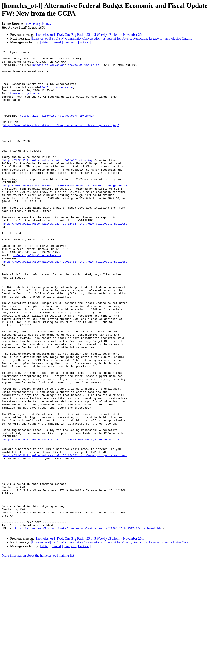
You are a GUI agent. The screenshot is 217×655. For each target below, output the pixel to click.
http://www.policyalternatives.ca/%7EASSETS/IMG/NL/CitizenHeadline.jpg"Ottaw (65, 213)
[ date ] (45, 42)
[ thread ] (56, 42)
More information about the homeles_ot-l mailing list (38, 651)
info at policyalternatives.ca (37, 296)
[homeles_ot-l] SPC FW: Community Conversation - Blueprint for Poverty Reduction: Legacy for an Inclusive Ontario (111, 38)
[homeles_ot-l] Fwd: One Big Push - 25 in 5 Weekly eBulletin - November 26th (90, 34)
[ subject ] (70, 42)
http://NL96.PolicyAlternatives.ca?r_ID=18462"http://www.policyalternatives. (65, 258)
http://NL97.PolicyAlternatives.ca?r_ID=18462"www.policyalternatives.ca (61, 517)
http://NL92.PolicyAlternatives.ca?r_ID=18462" (57, 129)
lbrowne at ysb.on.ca (38, 23)
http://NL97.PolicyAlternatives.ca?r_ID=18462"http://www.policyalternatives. (65, 304)
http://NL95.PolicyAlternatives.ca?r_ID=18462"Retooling (48, 182)
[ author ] (84, 42)
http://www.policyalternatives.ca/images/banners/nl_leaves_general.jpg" (61, 140)
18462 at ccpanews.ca (56, 95)
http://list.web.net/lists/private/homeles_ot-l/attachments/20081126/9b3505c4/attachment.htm (87, 624)
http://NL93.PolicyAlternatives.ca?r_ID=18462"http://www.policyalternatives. (65, 536)
